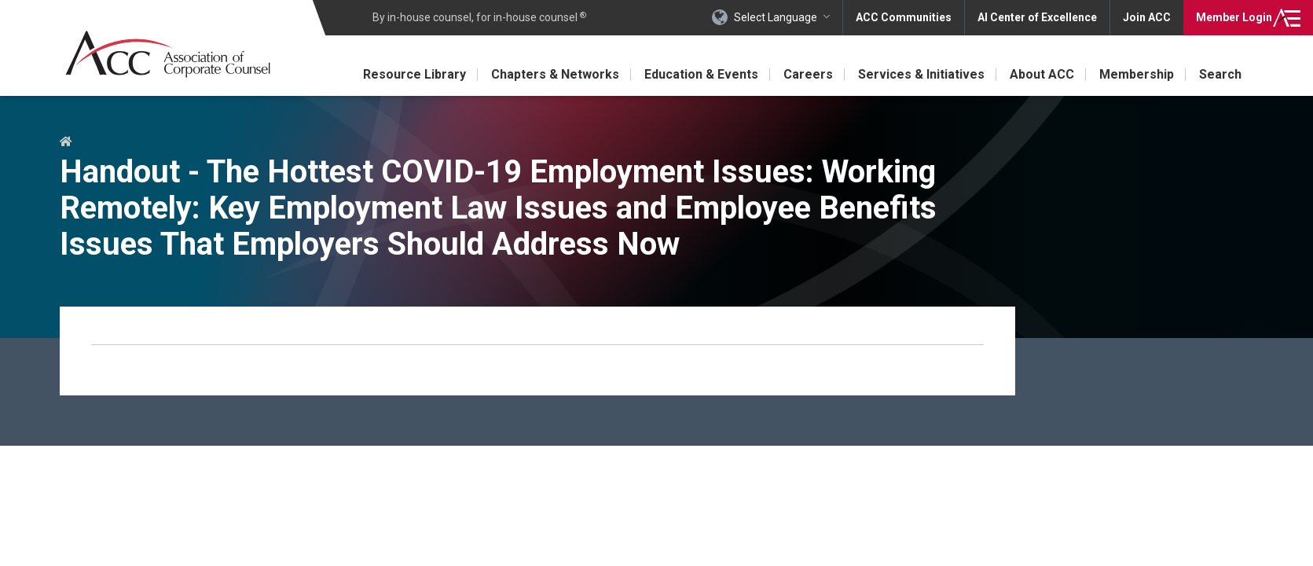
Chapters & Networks (555, 74)
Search (1220, 74)
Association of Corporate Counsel (168, 53)
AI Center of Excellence (1037, 17)
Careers (808, 74)
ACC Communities (904, 17)
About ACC (1042, 74)
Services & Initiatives (921, 74)
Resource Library (414, 74)
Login (1234, 17)
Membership (1136, 74)
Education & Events (701, 74)
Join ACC (1147, 17)
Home (65, 142)
